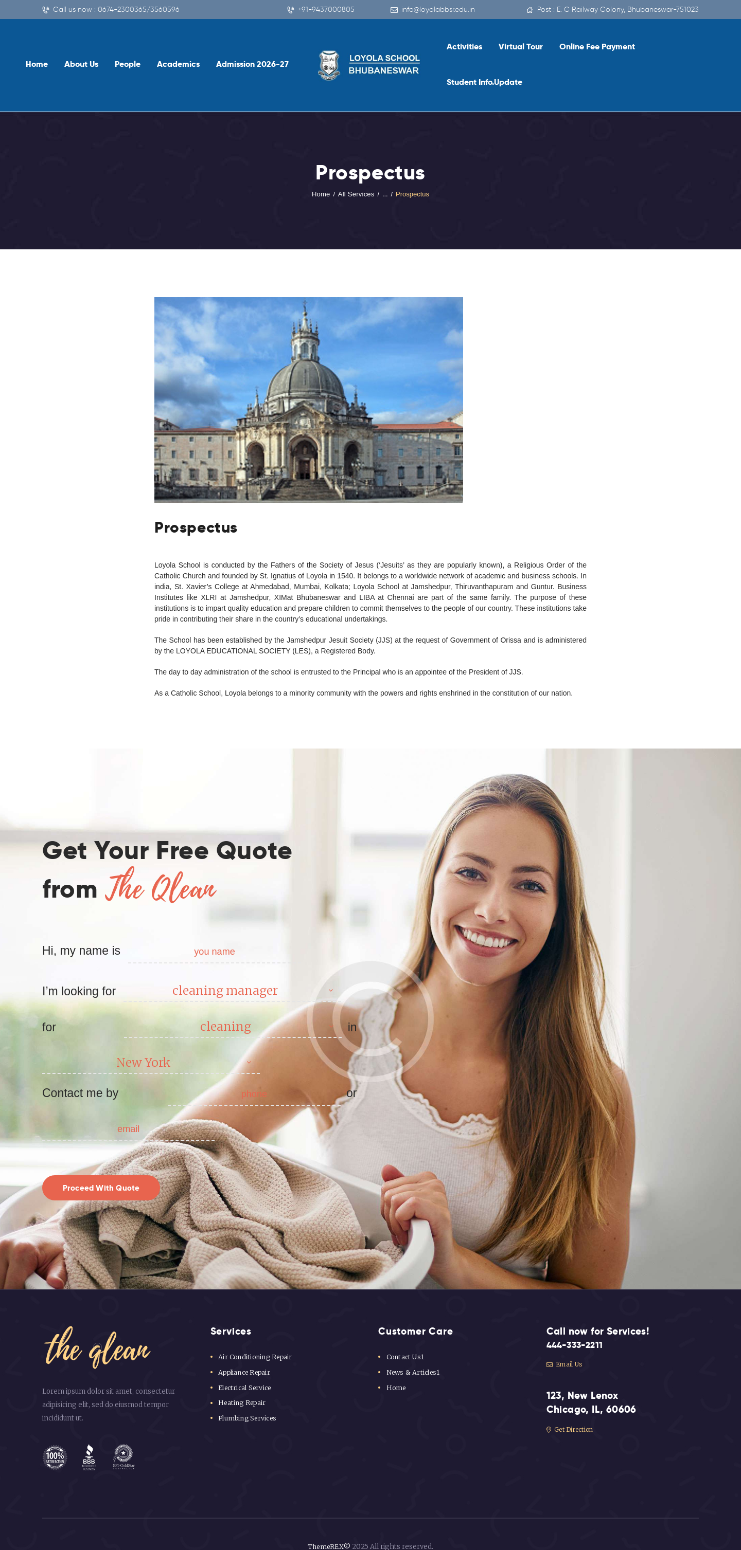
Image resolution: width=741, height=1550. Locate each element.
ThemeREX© (329, 1528)
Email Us (565, 1346)
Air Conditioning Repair (256, 1338)
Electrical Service (246, 1369)
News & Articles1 (413, 1354)
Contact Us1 (405, 1338)
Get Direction (572, 1412)
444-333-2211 (578, 1327)
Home (322, 158)
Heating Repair (243, 1384)
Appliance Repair (245, 1354)
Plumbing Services (248, 1399)
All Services (356, 158)
